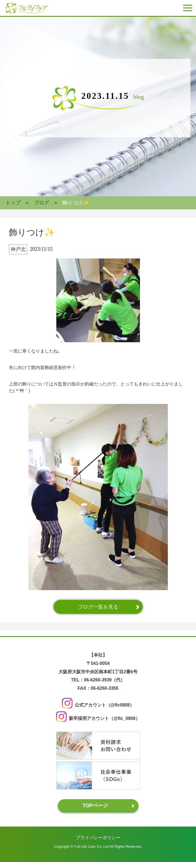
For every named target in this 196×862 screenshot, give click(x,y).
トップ (13, 202)
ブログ (41, 202)
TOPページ (95, 805)
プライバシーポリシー (98, 837)
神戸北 (18, 249)
